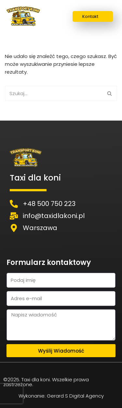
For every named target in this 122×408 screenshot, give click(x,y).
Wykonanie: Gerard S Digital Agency (61, 395)
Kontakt (90, 16)
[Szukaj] (53, 93)
